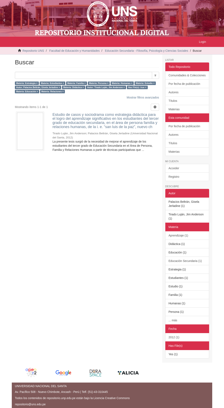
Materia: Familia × (76, 83)
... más (173, 320)
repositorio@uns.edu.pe (30, 404)
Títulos (173, 100)
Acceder (174, 168)
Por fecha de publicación (184, 83)
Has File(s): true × (137, 87)
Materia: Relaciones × (52, 91)
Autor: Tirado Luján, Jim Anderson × (106, 87)
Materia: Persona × (98, 83)
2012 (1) (174, 337)
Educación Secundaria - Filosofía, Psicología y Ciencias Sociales (146, 50)
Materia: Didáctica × (73, 87)
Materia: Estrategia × (26, 83)
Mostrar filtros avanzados (143, 97)
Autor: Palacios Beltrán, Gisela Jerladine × (38, 87)
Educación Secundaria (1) (185, 261)
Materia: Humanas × (122, 83)
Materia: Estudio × (145, 83)
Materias (174, 109)
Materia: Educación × (27, 91)
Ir (155, 75)
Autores (174, 92)
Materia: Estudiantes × (52, 83)
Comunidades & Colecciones (187, 75)
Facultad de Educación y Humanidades (74, 50)
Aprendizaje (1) (178, 235)
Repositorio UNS (33, 50)
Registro (174, 176)
